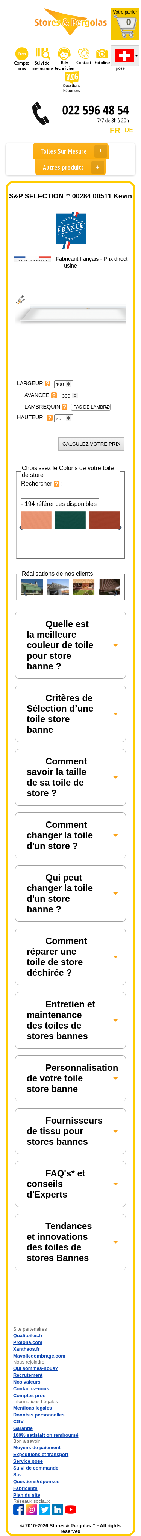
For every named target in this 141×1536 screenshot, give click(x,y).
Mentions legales (32, 1408)
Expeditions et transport (40, 1454)
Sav (17, 1475)
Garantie (23, 1428)
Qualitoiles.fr (27, 1335)
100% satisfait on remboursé (46, 1435)
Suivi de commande (35, 1468)
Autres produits (73, 167)
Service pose (28, 1461)
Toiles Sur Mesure (73, 151)
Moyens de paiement (37, 1447)
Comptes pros (29, 1395)
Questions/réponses (36, 1481)
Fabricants (25, 1488)
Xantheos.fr (26, 1349)
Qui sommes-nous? (35, 1368)
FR (115, 130)
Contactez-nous (31, 1388)
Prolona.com (27, 1342)
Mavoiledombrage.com (39, 1356)
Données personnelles (39, 1415)
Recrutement (27, 1375)
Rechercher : (42, 483)
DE (129, 130)
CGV (18, 1421)
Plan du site (26, 1495)
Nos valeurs (27, 1382)
